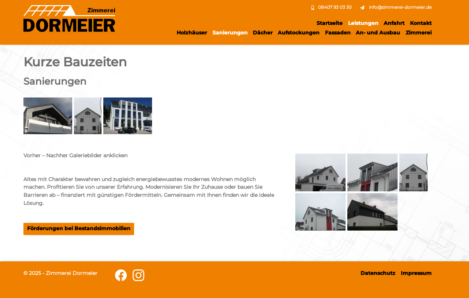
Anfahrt (394, 23)
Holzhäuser (192, 32)
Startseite (330, 23)
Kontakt (421, 23)
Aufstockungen (299, 32)
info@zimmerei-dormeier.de (400, 7)
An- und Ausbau (378, 32)
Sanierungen (230, 32)
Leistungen (363, 23)
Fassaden (338, 32)
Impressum (416, 273)
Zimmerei (419, 32)
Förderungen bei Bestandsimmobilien (78, 228)
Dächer (263, 32)
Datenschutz (378, 273)
